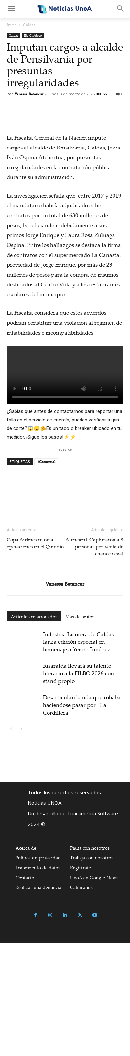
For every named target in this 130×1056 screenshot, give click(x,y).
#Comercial (46, 575)
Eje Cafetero (33, 35)
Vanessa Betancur (29, 93)
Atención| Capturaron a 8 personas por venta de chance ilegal (94, 659)
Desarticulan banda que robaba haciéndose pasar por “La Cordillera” (82, 818)
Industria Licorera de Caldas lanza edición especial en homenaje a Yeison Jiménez (78, 755)
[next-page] (21, 842)
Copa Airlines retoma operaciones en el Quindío (36, 656)
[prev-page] (11, 842)
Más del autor (79, 730)
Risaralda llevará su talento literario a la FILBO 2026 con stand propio (78, 786)
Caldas (29, 25)
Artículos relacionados (34, 730)
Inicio (12, 25)
